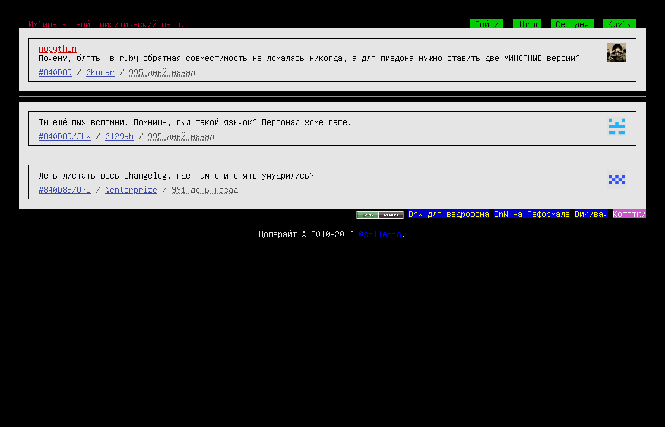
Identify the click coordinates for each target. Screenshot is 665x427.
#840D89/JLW (65, 136)
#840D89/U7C (65, 189)
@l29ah (119, 136)
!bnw (527, 23)
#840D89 (55, 72)
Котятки (629, 213)
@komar (100, 72)
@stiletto (380, 233)
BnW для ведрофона (448, 213)
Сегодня (572, 23)
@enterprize (131, 189)
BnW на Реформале (532, 213)
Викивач (591, 213)
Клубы (620, 23)
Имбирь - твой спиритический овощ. (106, 23)
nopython (58, 48)
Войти (487, 23)
